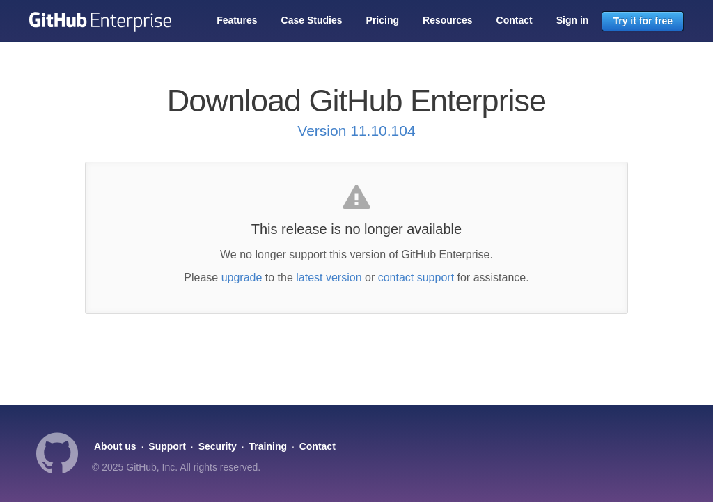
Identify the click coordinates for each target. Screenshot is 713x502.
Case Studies (312, 20)
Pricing (382, 20)
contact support (416, 277)
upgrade (242, 277)
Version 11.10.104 (356, 131)
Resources (448, 20)
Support (167, 446)
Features (237, 20)
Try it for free (643, 20)
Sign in (572, 20)
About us (115, 446)
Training (268, 446)
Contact (514, 20)
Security (217, 446)
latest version (328, 277)
